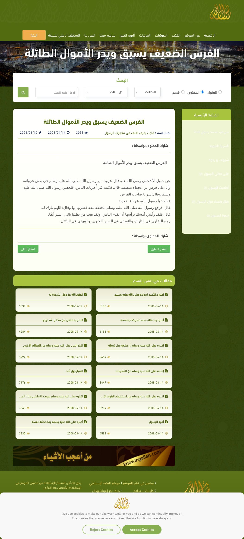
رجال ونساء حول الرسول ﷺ (210, 201)
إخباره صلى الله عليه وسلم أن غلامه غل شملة (138, 345)
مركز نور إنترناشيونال (106, 490)
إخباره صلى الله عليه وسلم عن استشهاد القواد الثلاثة (133, 395)
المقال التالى (28, 248)
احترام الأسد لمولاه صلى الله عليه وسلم (141, 294)
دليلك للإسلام (143, 490)
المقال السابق (159, 248)
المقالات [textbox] (150, 91)
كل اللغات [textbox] (116, 91)
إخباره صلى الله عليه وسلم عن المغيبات (142, 370)
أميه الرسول (158, 421)
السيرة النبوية (219, 145)
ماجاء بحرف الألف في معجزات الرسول (129, 132)
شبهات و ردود (219, 159)
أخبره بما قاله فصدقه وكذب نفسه (144, 319)
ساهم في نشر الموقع (138, 482)
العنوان (214, 92)
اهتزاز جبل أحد (76, 370)
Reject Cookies (101, 529)
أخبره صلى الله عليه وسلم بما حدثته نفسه (59, 421)
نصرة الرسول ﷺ (217, 215)
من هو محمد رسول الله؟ (211, 132)
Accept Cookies (142, 529)
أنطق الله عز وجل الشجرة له (68, 294)
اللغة (34, 34)
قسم (178, 92)
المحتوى (195, 92)
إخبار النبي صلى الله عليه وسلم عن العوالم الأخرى (55, 345)
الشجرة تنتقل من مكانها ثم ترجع (65, 319)
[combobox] (147, 92)
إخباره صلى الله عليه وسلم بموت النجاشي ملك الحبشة (51, 395)
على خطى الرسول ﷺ (214, 173)
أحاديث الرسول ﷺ (216, 187)
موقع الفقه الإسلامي (104, 482)
